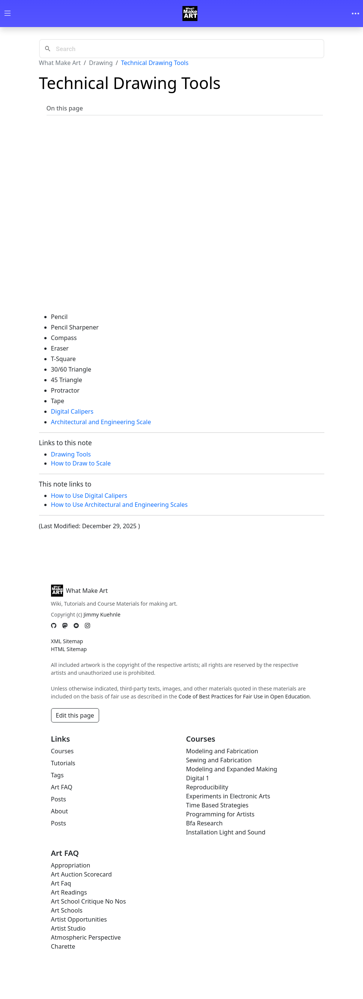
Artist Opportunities (79, 919)
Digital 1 (197, 778)
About (59, 811)
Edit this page (75, 715)
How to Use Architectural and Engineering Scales (119, 504)
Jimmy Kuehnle (101, 614)
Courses (62, 751)
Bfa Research (204, 823)
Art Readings (69, 892)
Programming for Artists (220, 814)
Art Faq (61, 883)
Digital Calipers (72, 411)
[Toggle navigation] (355, 13)
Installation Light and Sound (226, 832)
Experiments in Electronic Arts (228, 796)
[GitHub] (53, 625)
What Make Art (60, 63)
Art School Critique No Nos (88, 901)
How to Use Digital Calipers (89, 495)
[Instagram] (87, 625)
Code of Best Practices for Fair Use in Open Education (244, 696)
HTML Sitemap (69, 649)
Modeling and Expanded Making (231, 769)
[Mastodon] (65, 625)
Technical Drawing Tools (154, 63)
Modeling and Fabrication (222, 751)
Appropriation (70, 865)
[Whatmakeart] (189, 14)
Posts (58, 799)
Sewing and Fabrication (219, 760)
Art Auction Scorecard (81, 874)
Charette (63, 946)
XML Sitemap (67, 641)
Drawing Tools (71, 454)
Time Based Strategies (217, 805)
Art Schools (67, 910)
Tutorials (63, 763)
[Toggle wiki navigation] (7, 13)
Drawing (101, 63)
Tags (57, 775)
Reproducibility (207, 787)
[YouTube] (76, 625)
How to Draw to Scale (81, 463)
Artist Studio (68, 928)
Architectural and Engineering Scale (101, 422)
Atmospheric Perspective (86, 937)
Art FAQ (61, 787)
